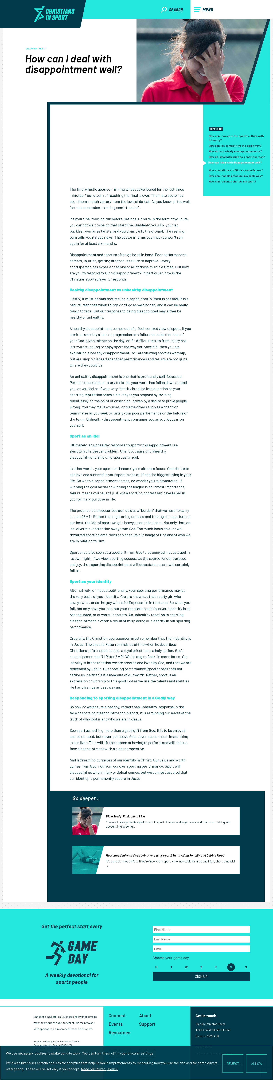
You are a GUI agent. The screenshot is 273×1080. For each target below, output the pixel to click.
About (145, 1015)
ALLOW (256, 1063)
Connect (117, 1015)
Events (116, 1024)
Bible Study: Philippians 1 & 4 (125, 816)
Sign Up (201, 976)
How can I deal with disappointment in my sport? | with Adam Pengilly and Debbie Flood (165, 855)
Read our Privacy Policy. (99, 1069)
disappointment (35, 48)
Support (147, 1024)
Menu (203, 9)
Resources (119, 1032)
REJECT (233, 1063)
